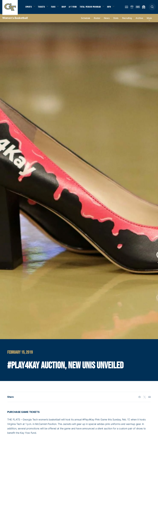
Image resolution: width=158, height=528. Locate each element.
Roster (97, 20)
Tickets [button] (42, 7)
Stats (115, 20)
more (149, 20)
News (107, 20)
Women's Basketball (15, 20)
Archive (139, 20)
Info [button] (113, 7)
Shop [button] (66, 7)
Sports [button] (28, 7)
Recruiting (127, 20)
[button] (152, 7)
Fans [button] (55, 7)
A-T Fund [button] (76, 7)
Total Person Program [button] (93, 7)
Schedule (85, 20)
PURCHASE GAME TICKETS (23, 414)
